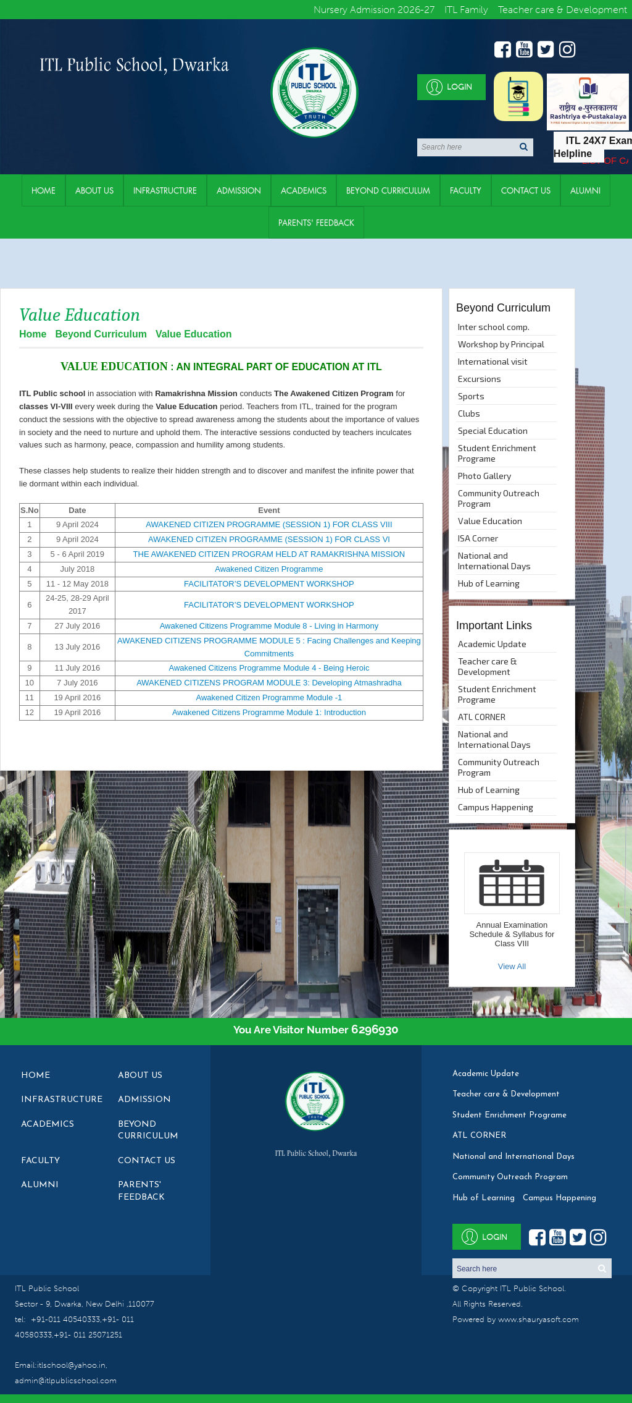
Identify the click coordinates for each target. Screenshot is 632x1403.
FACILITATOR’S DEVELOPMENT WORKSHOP (269, 583)
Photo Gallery (484, 475)
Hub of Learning (489, 583)
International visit (493, 361)
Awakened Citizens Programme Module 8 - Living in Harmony (269, 625)
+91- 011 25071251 (88, 1334)
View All (512, 966)
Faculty (465, 190)
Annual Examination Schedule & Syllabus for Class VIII (511, 934)
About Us (94, 190)
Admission (239, 190)
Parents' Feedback (316, 222)
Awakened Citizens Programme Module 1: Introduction (269, 712)
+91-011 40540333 (65, 1319)
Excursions (479, 378)
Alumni (585, 190)
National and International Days (494, 560)
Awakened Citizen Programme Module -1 (269, 697)
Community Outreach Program (498, 498)
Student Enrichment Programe (497, 453)
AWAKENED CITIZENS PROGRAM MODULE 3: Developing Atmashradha (269, 682)
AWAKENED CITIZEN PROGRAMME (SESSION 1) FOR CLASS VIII (269, 524)
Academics (303, 190)
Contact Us (526, 190)
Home (43, 190)
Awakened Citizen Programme (269, 569)
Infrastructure (165, 190)
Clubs (469, 413)
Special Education (493, 430)
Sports (471, 396)
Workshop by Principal (501, 344)
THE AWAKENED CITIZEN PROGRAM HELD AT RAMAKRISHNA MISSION (269, 554)
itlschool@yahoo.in (71, 1365)
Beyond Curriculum (388, 190)
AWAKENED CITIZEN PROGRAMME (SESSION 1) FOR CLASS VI (269, 539)
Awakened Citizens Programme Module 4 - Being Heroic (268, 667)
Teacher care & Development (487, 666)
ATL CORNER (481, 716)
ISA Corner (478, 538)
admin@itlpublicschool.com (66, 1380)
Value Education (490, 520)
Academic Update (492, 643)
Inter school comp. (494, 326)
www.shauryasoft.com (538, 1319)
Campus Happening (495, 807)
